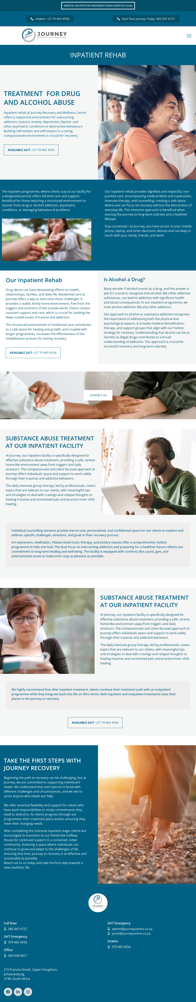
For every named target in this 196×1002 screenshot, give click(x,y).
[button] (189, 36)
